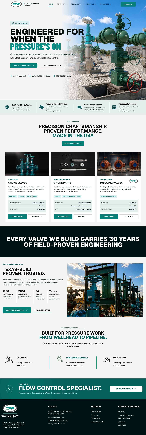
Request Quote (17, 216)
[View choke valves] (27, 187)
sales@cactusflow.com (56, 424)
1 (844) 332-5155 (61, 420)
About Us (91, 4)
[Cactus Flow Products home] (24, 4)
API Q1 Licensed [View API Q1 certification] (18, 76)
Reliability (76, 4)
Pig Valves (94, 415)
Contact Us (128, 4)
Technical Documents (125, 415)
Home (51, 4)
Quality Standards (42, 310)
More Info (37, 217)
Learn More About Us (16, 310)
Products (62, 4)
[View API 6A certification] (19, 23)
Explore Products (52, 65)
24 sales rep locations (97, 110)
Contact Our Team (126, 389)
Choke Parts (95, 418)
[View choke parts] (73, 187)
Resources (105, 4)
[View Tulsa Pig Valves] (119, 187)
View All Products (73, 143)
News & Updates (124, 418)
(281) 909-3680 (58, 417)
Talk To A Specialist (23, 65)
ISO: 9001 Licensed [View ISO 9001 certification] (62, 76)
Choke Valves (96, 412)
